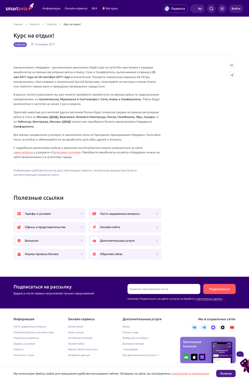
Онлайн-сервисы (76, 8)
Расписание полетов (65, 152)
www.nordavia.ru (24, 152)
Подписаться (219, 263)
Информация (51, 8)
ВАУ (94, 8)
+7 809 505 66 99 (94, 351)
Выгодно (110, 8)
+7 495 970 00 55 (25, 351)
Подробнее (20, 358)
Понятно (226, 373)
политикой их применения (190, 373)
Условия (88, 358)
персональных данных (209, 272)
